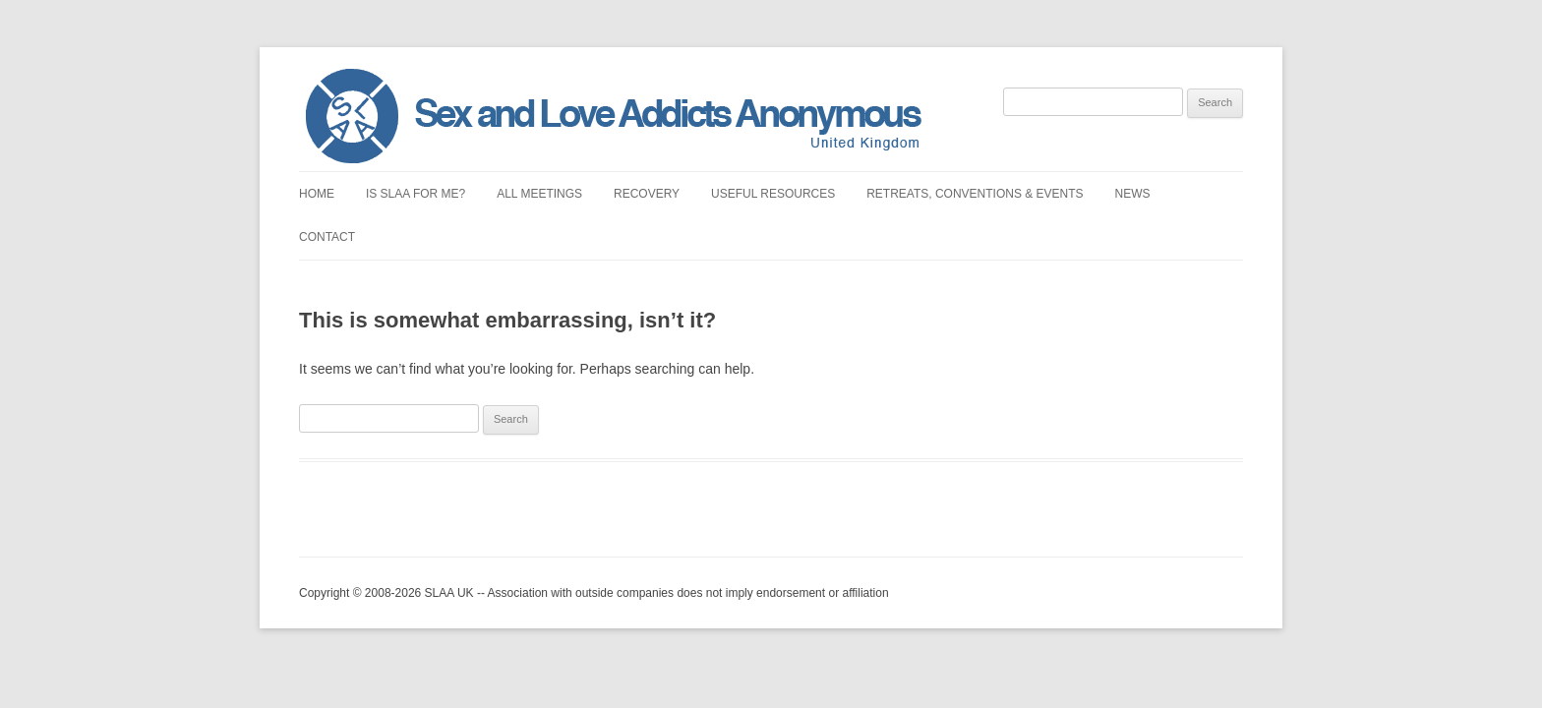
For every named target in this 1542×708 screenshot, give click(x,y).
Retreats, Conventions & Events (974, 194)
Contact (327, 237)
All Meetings (539, 194)
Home (316, 194)
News (1133, 194)
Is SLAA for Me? (415, 194)
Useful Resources (773, 194)
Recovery (647, 194)
